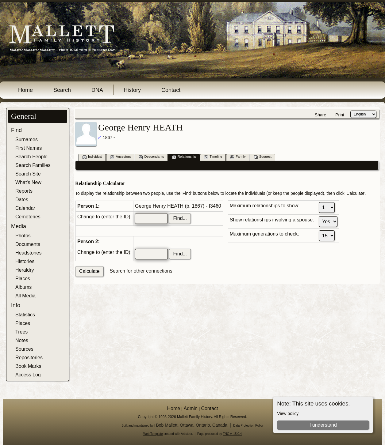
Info (15, 305)
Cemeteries (27, 216)
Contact (170, 90)
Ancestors (120, 157)
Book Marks (28, 366)
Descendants (151, 157)
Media (18, 226)
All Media (25, 295)
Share (320, 114)
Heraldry (24, 270)
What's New (28, 182)
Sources (24, 349)
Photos (23, 235)
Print (339, 114)
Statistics (25, 314)
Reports (24, 191)
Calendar (25, 208)
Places (22, 278)
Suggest (262, 157)
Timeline (213, 157)
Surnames (26, 139)
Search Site (28, 173)
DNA (97, 90)
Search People (31, 156)
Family (237, 157)
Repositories (29, 357)
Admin (191, 408)
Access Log (28, 374)
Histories (24, 261)
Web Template (153, 434)
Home (25, 90)
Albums (23, 287)
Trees (21, 331)
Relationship (184, 157)
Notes (21, 340)
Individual (92, 157)
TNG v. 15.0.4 (232, 434)
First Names (28, 148)
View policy (287, 413)
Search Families (33, 165)
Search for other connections (141, 270)
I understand (323, 425)
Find (16, 130)
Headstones (28, 252)
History (132, 90)
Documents (27, 244)
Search (62, 90)
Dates (21, 199)
